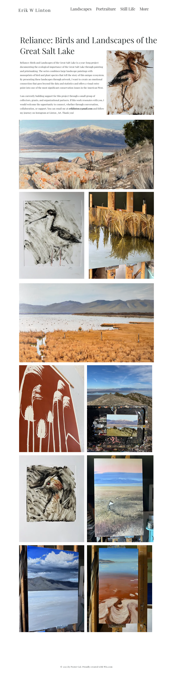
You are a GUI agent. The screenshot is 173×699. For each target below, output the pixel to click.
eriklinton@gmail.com (81, 108)
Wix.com (108, 666)
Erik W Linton (34, 10)
